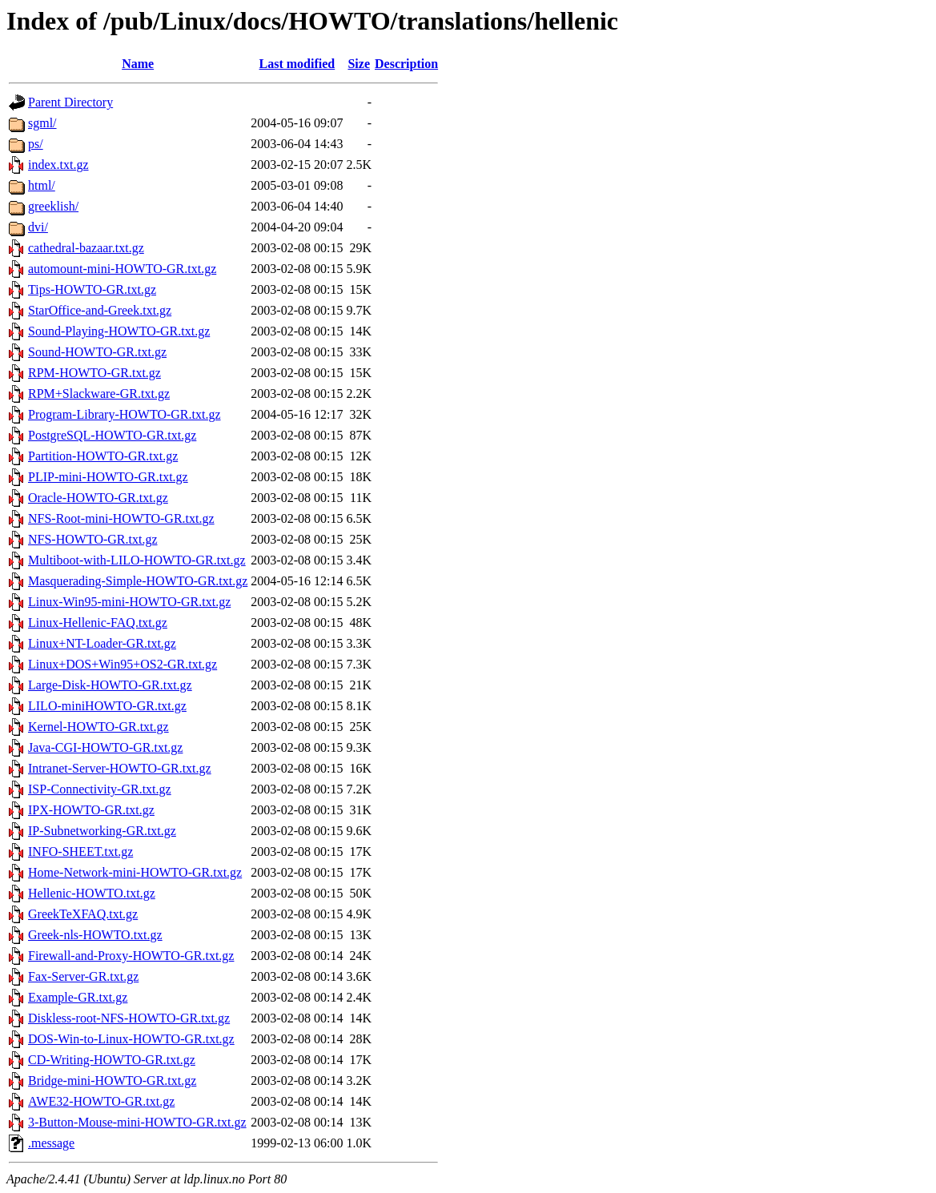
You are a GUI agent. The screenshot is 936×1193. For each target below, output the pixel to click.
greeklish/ (53, 206)
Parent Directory (70, 102)
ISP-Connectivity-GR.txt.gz (99, 789)
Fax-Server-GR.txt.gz (83, 976)
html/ (41, 185)
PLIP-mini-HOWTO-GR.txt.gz (108, 477)
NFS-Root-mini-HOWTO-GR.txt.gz (121, 518)
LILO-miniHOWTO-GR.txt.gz (107, 706)
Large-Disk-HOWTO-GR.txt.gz (110, 685)
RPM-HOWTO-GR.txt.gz (94, 373)
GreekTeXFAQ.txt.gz (83, 914)
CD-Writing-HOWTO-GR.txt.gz (111, 1059)
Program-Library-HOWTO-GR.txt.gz (124, 414)
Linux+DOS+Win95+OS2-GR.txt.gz (122, 664)
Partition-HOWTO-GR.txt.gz (103, 456)
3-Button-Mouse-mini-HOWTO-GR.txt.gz (137, 1122)
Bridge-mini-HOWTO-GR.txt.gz (112, 1080)
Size (358, 63)
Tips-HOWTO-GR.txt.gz (92, 289)
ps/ (35, 144)
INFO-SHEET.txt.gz (80, 851)
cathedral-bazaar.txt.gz (86, 248)
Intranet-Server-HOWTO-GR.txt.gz (119, 768)
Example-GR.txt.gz (77, 997)
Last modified (297, 63)
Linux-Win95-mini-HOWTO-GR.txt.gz (129, 602)
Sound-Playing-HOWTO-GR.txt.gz (119, 331)
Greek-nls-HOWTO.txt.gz (95, 935)
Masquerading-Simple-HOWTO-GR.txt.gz (137, 581)
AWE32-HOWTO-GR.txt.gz (101, 1101)
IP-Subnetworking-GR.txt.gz (102, 831)
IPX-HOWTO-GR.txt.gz (91, 810)
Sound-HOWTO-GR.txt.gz (97, 352)
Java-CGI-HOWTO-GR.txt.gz (105, 747)
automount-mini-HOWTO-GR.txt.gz (122, 268)
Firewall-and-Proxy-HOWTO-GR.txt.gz (131, 955)
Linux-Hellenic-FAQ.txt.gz (97, 622)
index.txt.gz (58, 164)
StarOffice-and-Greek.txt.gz (99, 310)
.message (51, 1143)
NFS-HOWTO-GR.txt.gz (92, 539)
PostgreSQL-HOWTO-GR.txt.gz (112, 435)
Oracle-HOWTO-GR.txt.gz (98, 497)
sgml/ (42, 123)
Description (406, 63)
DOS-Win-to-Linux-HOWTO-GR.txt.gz (131, 1039)
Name (138, 63)
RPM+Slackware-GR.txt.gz (99, 393)
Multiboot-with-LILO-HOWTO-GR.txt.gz (137, 560)
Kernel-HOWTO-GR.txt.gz (98, 726)
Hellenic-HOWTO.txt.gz (91, 893)
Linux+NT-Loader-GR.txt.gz (102, 643)
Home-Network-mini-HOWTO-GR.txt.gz (135, 872)
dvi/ (38, 227)
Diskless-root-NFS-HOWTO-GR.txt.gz (129, 1018)
